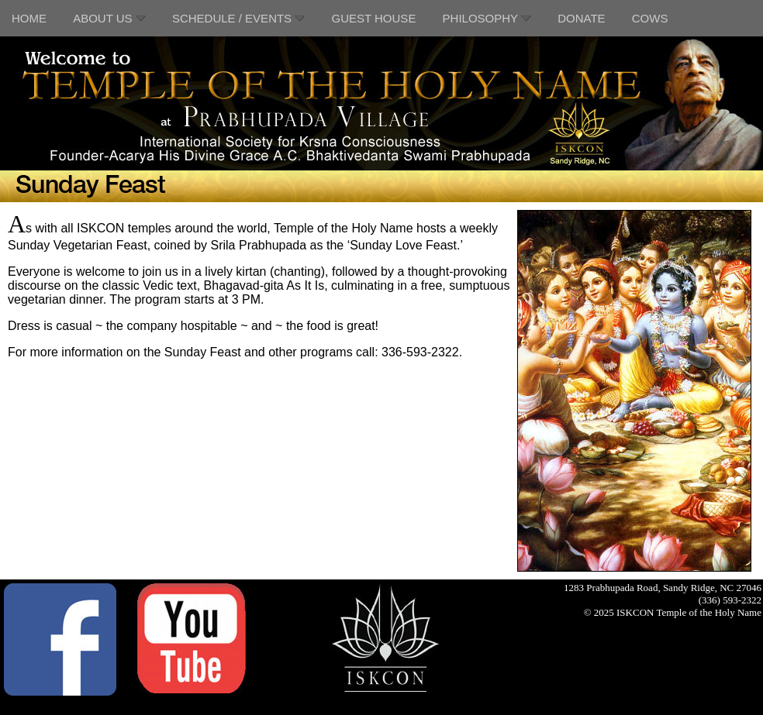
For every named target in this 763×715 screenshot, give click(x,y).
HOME (29, 18)
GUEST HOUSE (373, 18)
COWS (650, 18)
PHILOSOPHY (487, 18)
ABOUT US (109, 18)
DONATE (581, 18)
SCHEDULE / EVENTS (238, 18)
